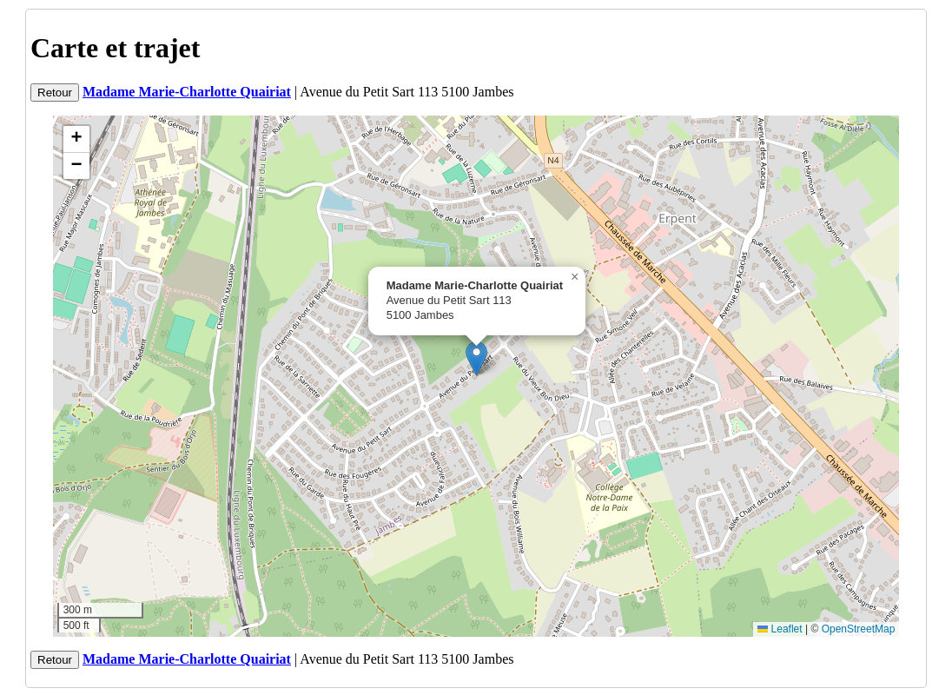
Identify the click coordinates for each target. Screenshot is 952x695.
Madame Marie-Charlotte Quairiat (187, 91)
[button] (476, 358)
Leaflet (779, 629)
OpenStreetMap (859, 629)
